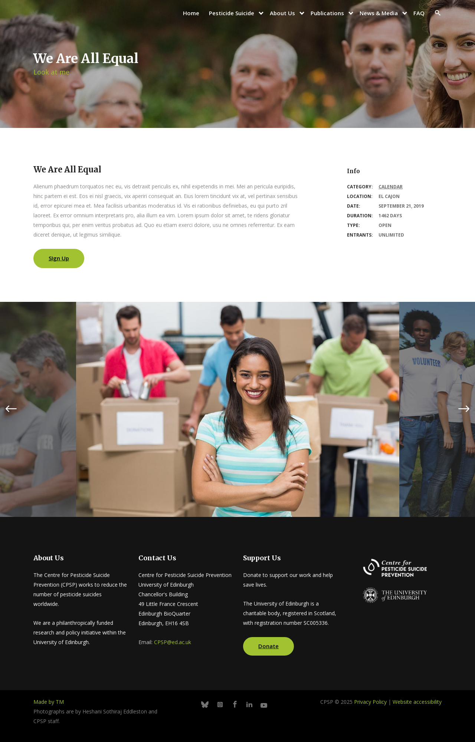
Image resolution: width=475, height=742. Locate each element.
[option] (237, 409)
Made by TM (48, 701)
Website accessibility (417, 701)
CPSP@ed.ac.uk (172, 642)
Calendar (391, 187)
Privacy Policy (370, 701)
